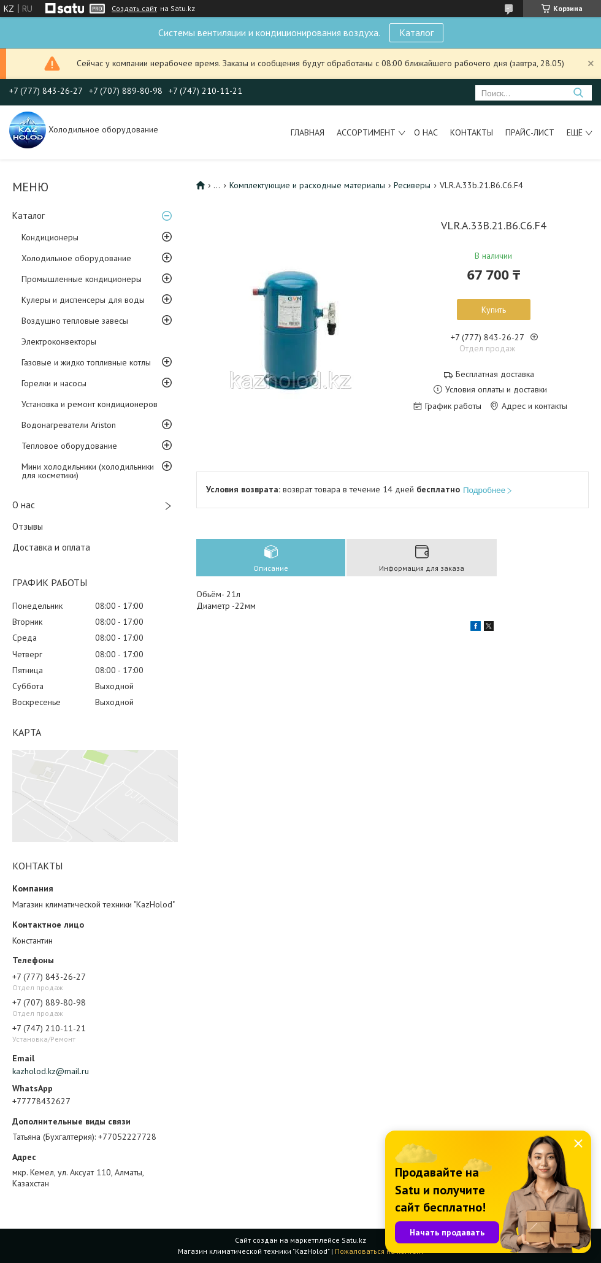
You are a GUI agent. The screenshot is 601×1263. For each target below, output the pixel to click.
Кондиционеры (49, 237)
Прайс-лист (529, 132)
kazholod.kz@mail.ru (50, 1071)
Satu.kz (354, 1240)
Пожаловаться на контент (379, 1251)
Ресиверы (412, 185)
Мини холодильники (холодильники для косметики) (87, 471)
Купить (493, 309)
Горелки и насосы (53, 383)
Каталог (416, 32)
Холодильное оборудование (76, 258)
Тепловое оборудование (69, 445)
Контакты (471, 132)
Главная (307, 132)
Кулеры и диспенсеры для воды (83, 299)
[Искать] (578, 93)
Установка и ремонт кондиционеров (89, 404)
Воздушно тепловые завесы (74, 320)
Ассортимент (366, 132)
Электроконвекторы (58, 341)
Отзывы (27, 526)
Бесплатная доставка (495, 374)
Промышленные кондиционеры (81, 278)
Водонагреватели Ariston (68, 424)
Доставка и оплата (51, 547)
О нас (426, 132)
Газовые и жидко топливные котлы (86, 362)
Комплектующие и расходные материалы (307, 185)
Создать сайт (134, 8)
